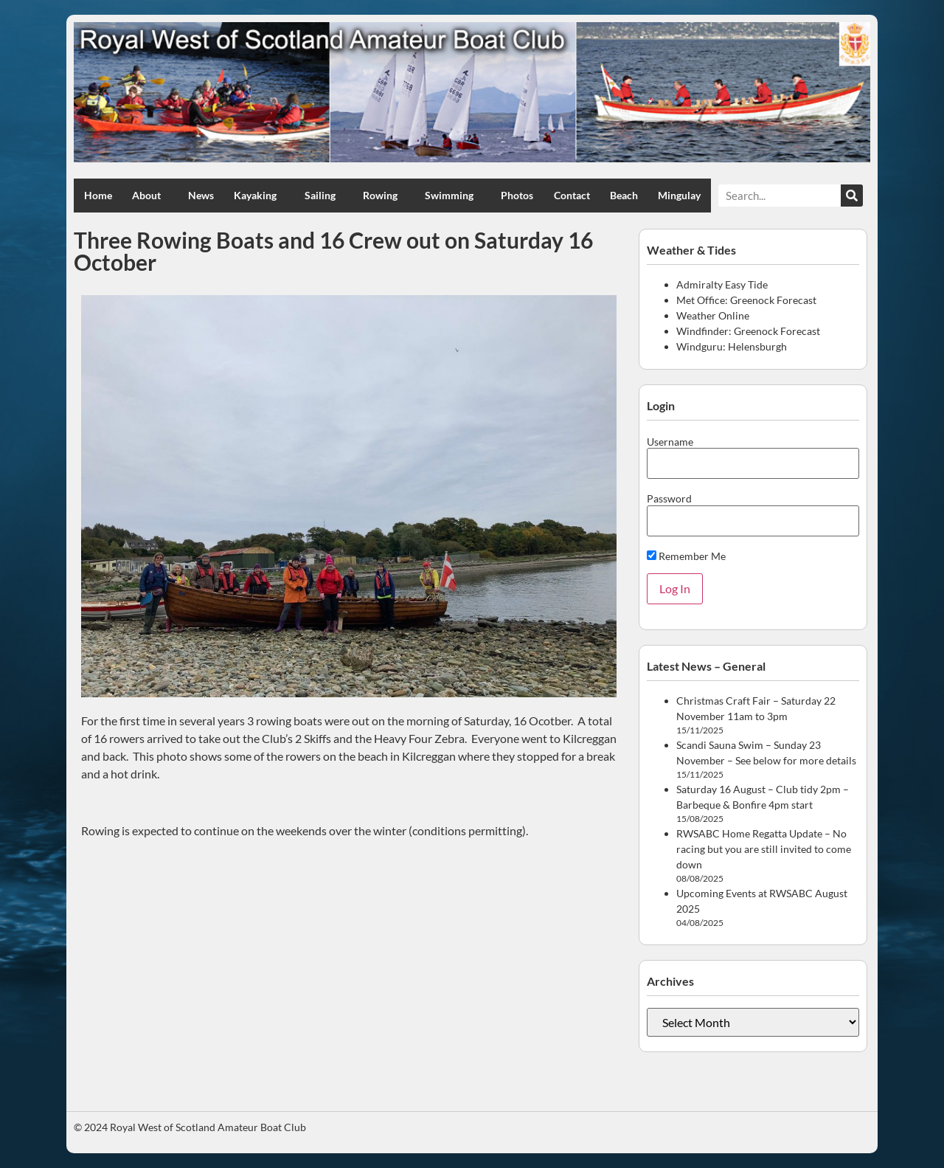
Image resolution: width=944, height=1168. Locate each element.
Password (669, 499)
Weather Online (712, 315)
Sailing (324, 195)
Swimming (453, 195)
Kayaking (259, 195)
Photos (517, 195)
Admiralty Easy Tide (722, 284)
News (201, 195)
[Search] (852, 195)
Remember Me (686, 555)
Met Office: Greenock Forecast (746, 300)
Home (98, 195)
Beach (624, 195)
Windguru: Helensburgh (731, 346)
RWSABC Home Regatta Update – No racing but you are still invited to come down (763, 849)
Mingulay (679, 195)
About (150, 195)
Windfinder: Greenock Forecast (748, 331)
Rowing (384, 195)
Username (670, 442)
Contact (572, 195)
